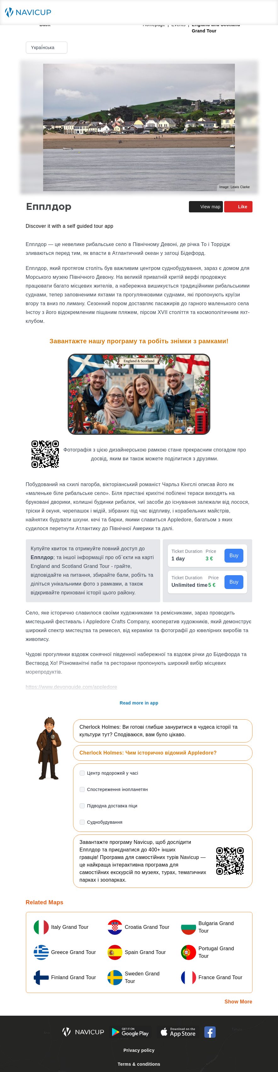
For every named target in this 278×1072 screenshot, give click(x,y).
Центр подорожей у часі (112, 773)
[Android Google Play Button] (130, 1032)
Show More (238, 1001)
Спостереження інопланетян (117, 789)
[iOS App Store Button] (178, 1032)
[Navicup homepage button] (30, 13)
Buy (234, 555)
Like (238, 207)
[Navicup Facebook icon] (210, 1032)
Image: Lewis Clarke (234, 187)
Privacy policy (139, 1050)
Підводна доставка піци (112, 805)
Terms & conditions (139, 1064)
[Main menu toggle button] (266, 12)
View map (205, 207)
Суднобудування (104, 822)
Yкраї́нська (47, 47)
